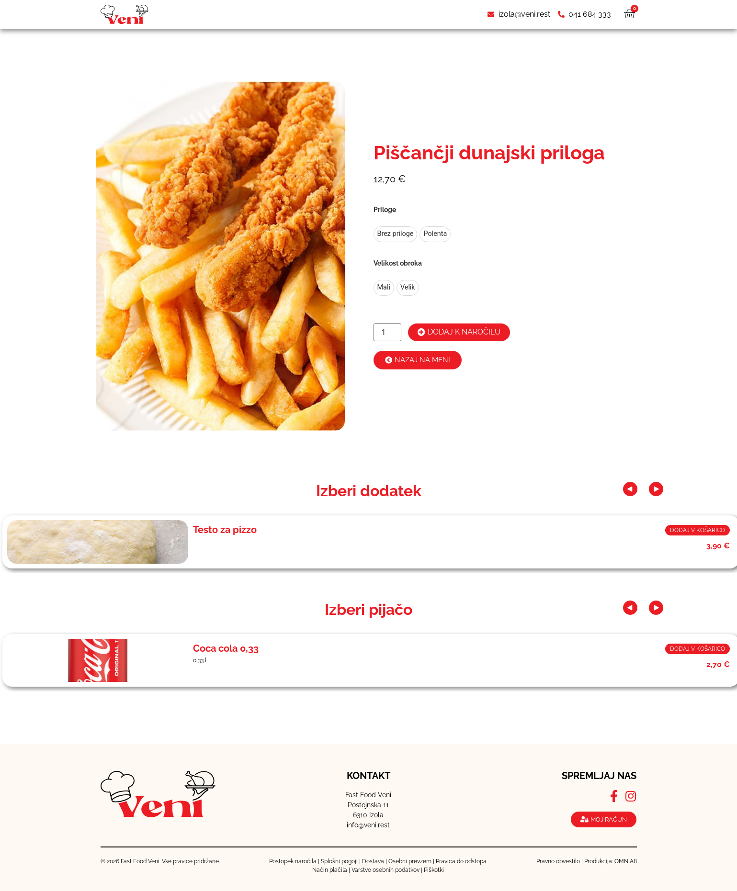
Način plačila (329, 870)
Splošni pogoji (339, 861)
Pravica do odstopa (461, 861)
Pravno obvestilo (558, 861)
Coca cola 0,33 (226, 648)
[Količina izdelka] (387, 332)
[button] (634, 489)
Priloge (385, 209)
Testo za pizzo (225, 529)
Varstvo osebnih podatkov (385, 870)
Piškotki (434, 870)
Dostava (373, 861)
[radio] (396, 234)
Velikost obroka (398, 263)
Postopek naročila (293, 861)
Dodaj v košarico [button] (697, 530)
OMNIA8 (625, 861)
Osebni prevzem (409, 861)
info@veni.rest (368, 825)
